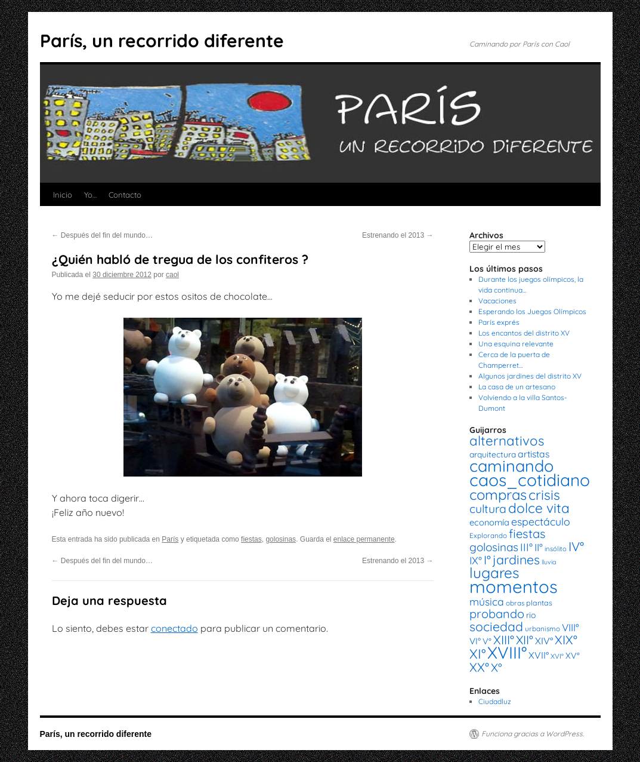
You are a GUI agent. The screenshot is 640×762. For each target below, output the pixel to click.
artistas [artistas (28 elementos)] (533, 454)
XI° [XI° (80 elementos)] (477, 653)
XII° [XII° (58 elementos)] (524, 639)
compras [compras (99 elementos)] (498, 494)
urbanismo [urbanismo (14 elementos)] (542, 628)
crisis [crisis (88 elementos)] (544, 494)
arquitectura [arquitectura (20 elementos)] (492, 454)
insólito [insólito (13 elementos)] (556, 549)
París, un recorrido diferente (162, 40)
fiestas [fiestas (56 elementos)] (527, 533)
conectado (174, 628)
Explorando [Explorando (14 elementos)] (488, 535)
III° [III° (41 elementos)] (526, 547)
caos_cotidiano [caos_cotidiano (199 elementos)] (529, 479)
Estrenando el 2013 (397, 235)
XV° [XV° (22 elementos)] (572, 655)
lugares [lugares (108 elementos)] (494, 573)
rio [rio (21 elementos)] (531, 615)
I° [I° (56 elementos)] (487, 559)
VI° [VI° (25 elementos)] (475, 641)
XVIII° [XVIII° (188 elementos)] (507, 652)
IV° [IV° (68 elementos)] (576, 546)
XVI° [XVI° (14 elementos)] (557, 656)
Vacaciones (497, 300)
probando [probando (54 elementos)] (496, 613)
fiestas (251, 539)
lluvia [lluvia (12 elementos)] (549, 562)
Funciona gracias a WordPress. (532, 733)
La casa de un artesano (516, 386)
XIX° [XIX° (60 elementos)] (566, 639)
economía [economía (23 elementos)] (489, 522)
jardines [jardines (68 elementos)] (516, 559)
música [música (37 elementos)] (486, 601)
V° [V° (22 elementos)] (487, 641)
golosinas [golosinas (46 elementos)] (493, 547)
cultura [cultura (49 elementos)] (487, 509)
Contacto (125, 194)
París (170, 539)
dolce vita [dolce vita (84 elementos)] (539, 508)
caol (172, 275)
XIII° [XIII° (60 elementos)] (503, 639)
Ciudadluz (494, 701)
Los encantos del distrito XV (524, 332)
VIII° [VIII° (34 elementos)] (570, 627)
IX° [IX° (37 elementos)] (475, 560)
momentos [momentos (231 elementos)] (513, 586)
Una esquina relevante (516, 343)
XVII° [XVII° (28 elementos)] (538, 655)
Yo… (90, 194)
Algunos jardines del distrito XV (530, 375)
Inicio (62, 194)
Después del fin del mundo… (102, 235)
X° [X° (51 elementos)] (496, 667)
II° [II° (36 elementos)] (538, 547)
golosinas (280, 539)
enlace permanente (364, 539)
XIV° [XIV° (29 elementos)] (544, 641)
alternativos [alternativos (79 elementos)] (506, 440)
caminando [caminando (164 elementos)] (511, 466)
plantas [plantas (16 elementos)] (539, 602)
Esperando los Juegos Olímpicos (532, 311)
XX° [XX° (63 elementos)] (479, 667)
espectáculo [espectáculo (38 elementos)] (540, 521)
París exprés (499, 322)
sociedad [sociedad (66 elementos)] (496, 626)
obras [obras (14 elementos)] (515, 602)
